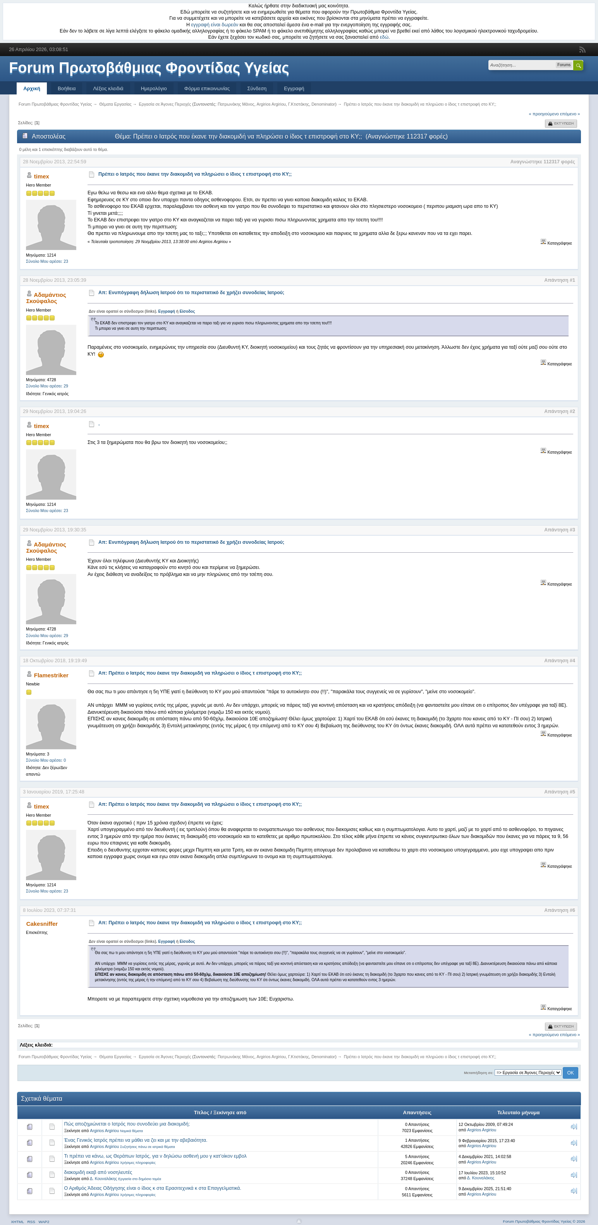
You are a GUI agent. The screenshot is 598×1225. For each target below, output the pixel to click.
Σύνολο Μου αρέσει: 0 (46, 760)
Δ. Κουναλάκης (103, 1178)
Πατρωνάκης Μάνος (236, 104)
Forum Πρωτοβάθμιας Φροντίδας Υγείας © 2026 (544, 1221)
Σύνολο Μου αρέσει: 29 (47, 386)
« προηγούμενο (544, 113)
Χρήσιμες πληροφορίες (138, 1163)
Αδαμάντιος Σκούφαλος (46, 297)
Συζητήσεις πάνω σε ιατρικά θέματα (147, 1147)
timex (41, 176)
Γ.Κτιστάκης (298, 104)
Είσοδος (187, 311)
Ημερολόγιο (154, 88)
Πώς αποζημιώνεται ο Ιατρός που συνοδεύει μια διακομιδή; (126, 1124)
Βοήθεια (67, 88)
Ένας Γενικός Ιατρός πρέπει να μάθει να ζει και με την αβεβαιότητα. (135, 1140)
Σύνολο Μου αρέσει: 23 (47, 261)
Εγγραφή (294, 88)
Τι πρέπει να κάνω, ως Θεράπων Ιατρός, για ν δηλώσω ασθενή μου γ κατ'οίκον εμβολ (155, 1156)
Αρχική (31, 88)
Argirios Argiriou (271, 104)
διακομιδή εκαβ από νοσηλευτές (98, 1172)
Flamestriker (51, 675)
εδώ (384, 37)
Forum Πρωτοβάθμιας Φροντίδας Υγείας (149, 68)
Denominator (323, 104)
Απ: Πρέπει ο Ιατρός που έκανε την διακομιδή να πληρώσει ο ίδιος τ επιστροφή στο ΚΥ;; (200, 673)
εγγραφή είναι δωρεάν (215, 24)
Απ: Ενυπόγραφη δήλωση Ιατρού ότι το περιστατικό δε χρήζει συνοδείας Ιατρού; (191, 292)
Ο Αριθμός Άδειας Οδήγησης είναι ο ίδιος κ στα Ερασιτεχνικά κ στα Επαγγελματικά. (152, 1188)
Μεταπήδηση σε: (478, 1073)
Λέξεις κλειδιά (108, 88)
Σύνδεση (256, 88)
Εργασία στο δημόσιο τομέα (139, 1179)
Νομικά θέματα (131, 1131)
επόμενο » (570, 113)
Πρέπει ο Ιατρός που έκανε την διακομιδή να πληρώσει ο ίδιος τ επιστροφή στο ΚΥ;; (195, 174)
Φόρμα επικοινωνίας (207, 88)
